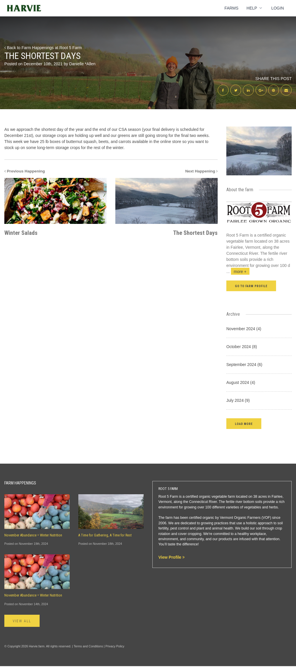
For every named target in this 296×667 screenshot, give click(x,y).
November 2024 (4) (243, 329)
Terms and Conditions (88, 647)
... (237, 272)
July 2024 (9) (238, 401)
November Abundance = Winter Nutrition (33, 536)
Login (277, 8)
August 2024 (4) (240, 383)
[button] (243, 424)
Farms (231, 8)
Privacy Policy (115, 647)
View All (22, 622)
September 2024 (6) (244, 365)
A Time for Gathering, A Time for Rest (105, 536)
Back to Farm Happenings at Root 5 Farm (43, 47)
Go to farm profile (251, 287)
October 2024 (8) (241, 347)
